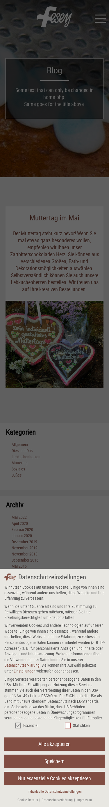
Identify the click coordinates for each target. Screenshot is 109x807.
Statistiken (77, 729)
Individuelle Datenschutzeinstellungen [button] (55, 795)
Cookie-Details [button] (28, 803)
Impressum (84, 803)
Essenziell (27, 729)
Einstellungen (24, 674)
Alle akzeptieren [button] (54, 747)
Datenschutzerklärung (22, 669)
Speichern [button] (54, 765)
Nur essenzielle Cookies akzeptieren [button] (54, 782)
